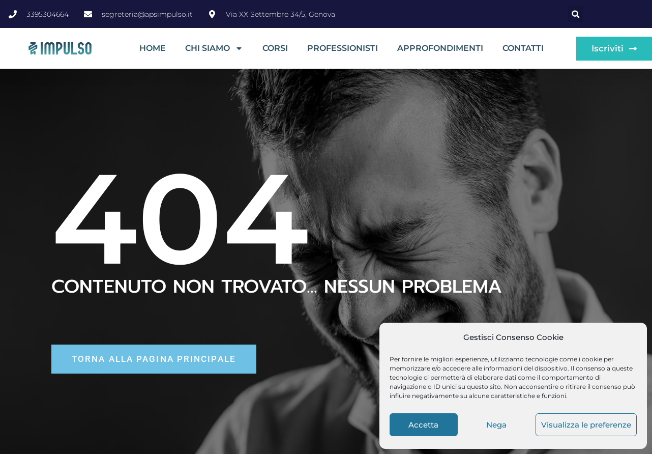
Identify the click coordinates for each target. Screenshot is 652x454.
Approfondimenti (440, 48)
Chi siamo (214, 48)
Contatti (523, 48)
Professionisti (342, 48)
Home (152, 48)
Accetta (423, 425)
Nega (496, 425)
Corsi (275, 48)
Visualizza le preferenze (586, 425)
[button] (575, 14)
